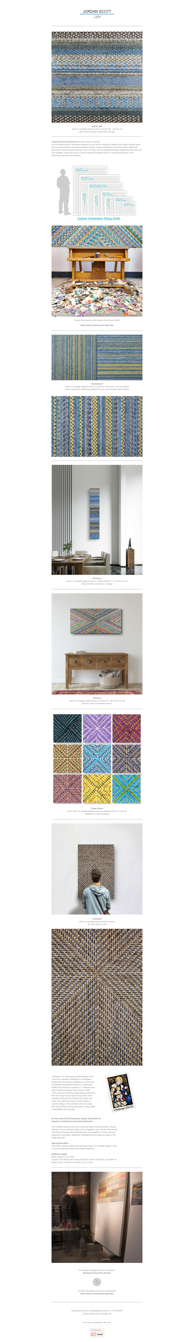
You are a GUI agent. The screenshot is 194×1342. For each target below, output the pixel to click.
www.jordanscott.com (80, 1311)
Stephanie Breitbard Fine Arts (93, 389)
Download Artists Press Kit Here (97, 1273)
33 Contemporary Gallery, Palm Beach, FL (83, 1119)
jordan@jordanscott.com (100, 1311)
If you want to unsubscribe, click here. (97, 1322)
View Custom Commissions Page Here (97, 325)
